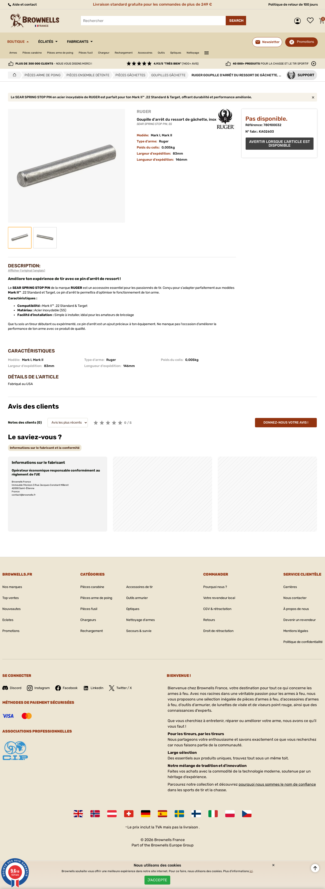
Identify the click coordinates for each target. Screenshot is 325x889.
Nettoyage (237, 53)
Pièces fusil (104, 53)
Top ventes (11, 598)
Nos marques (13, 587)
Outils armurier (137, 598)
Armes (14, 53)
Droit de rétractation (215, 631)
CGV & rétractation (214, 609)
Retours (204, 620)
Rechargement (152, 53)
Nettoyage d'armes (140, 620)
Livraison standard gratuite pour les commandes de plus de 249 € (150, 4)
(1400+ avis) (176, 63)
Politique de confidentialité (299, 642)
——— (253, 52)
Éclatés (54, 41)
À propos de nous (291, 609)
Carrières (284, 587)
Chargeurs (82, 620)
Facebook (72, 688)
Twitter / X (131, 688)
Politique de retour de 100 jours (289, 4)
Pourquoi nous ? (212, 587)
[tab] (44, 448)
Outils (199, 53)
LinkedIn (101, 688)
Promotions (305, 42)
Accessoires (179, 53)
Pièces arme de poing (73, 53)
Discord (12, 688)
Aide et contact (23, 4)
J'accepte (157, 878)
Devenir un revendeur (295, 620)
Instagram (41, 688)
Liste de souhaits (311, 21)
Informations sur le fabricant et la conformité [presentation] (45, 448)
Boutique (19, 41)
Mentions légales (290, 631)
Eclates (8, 620)
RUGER (144, 111)
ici (251, 868)
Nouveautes (12, 609)
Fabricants (93, 41)
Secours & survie (139, 631)
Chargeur (126, 53)
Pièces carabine (38, 53)
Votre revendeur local (216, 598)
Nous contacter (289, 598)
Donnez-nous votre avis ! (285, 423)
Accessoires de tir (139, 587)
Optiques (216, 53)
